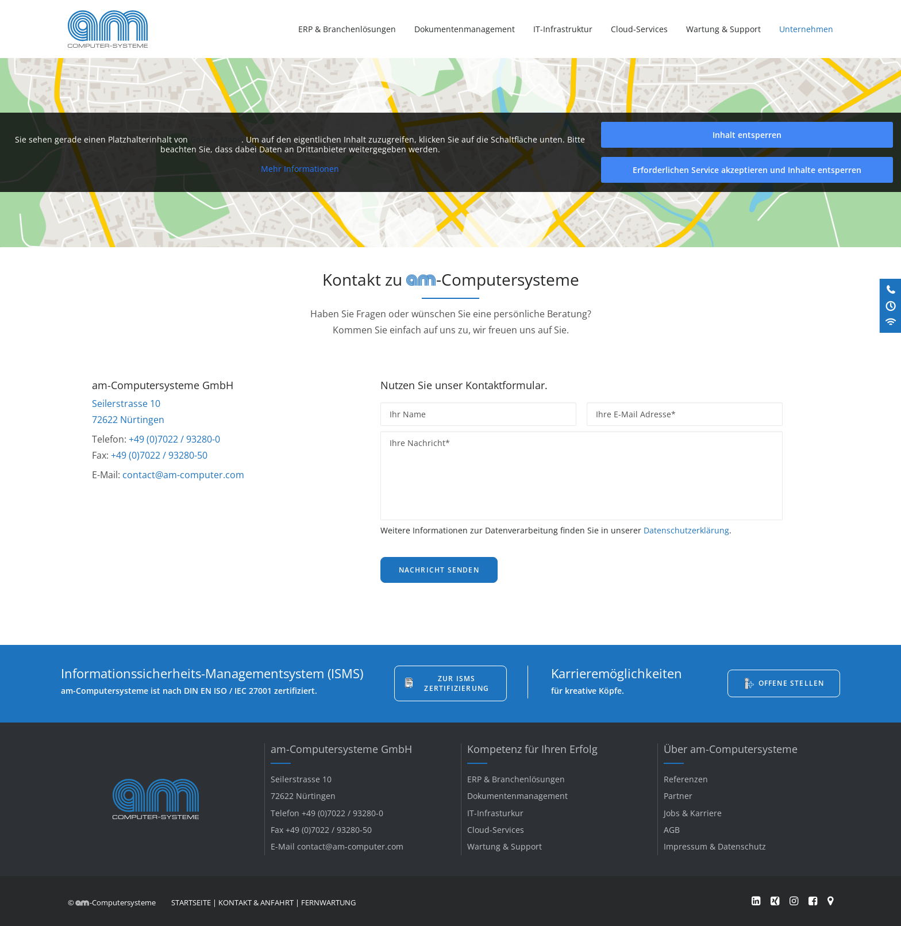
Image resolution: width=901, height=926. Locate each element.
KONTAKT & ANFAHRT (256, 902)
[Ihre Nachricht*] (581, 475)
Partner (678, 795)
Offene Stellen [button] (791, 683)
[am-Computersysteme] (108, 29)
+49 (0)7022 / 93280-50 (159, 455)
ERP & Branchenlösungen (347, 29)
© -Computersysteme (112, 902)
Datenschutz (742, 846)
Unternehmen (806, 29)
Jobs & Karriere (693, 813)
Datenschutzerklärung (686, 530)
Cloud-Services (639, 29)
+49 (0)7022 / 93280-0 (174, 439)
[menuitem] (351, 29)
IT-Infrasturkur (495, 813)
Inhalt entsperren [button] (747, 134)
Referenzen (686, 779)
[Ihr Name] (478, 414)
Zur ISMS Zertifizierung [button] (456, 683)
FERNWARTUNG (328, 902)
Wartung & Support (723, 29)
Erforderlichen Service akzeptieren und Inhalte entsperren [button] (747, 169)
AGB (672, 829)
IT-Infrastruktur (562, 29)
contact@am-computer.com (183, 474)
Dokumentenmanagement (464, 29)
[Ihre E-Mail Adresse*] (685, 414)
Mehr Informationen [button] (300, 169)
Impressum (685, 846)
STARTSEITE (191, 902)
